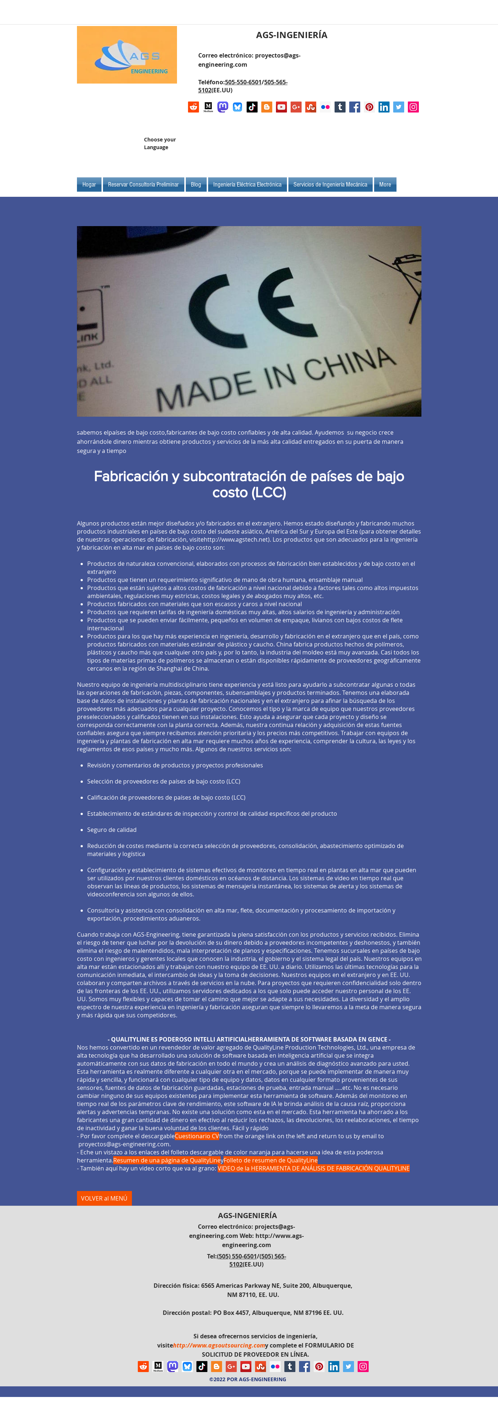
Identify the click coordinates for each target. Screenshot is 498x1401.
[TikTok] (252, 107)
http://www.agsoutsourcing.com (219, 1345)
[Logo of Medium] (208, 107)
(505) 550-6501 (237, 1256)
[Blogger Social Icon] (266, 107)
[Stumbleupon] (310, 107)
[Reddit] (193, 107)
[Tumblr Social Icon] (340, 107)
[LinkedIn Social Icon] (384, 107)
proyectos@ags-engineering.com (123, 1144)
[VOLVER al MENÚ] (104, 1198)
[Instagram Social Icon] (413, 107)
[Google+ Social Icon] (296, 107)
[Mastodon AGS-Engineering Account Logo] (222, 107)
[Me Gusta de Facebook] (373, 146)
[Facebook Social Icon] (354, 107)
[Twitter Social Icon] (398, 107)
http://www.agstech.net (236, 539)
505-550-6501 (243, 82)
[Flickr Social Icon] (325, 107)
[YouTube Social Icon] (281, 107)
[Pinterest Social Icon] (369, 107)
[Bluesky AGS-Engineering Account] (237, 107)
